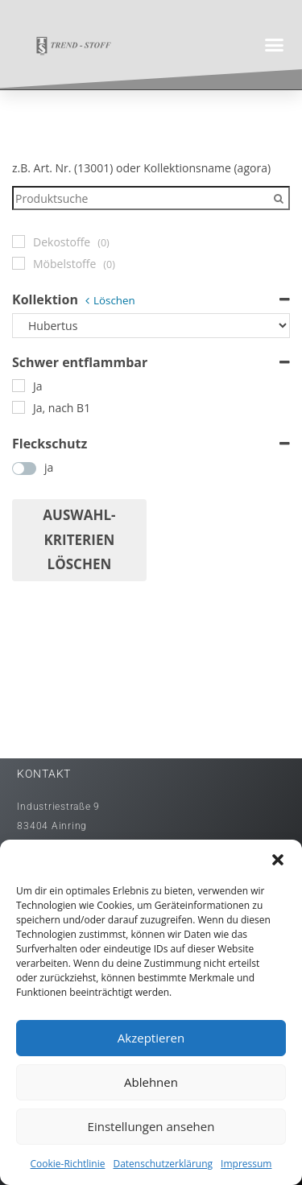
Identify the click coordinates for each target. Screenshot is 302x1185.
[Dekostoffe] (18, 241)
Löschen (114, 300)
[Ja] (18, 385)
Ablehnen (151, 1082)
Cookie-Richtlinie (68, 1164)
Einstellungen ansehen (151, 1126)
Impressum (246, 1164)
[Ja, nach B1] (18, 407)
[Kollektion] (151, 326)
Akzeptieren (151, 1038)
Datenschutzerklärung (163, 1164)
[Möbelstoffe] (18, 263)
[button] (278, 860)
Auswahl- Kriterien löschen (79, 539)
